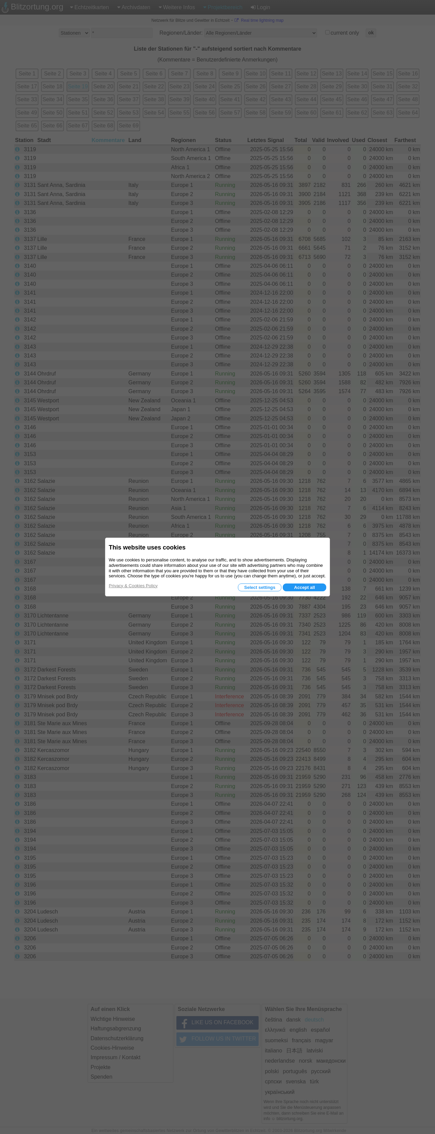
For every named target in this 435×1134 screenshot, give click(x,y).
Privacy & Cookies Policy (133, 585)
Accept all (304, 587)
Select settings (259, 587)
